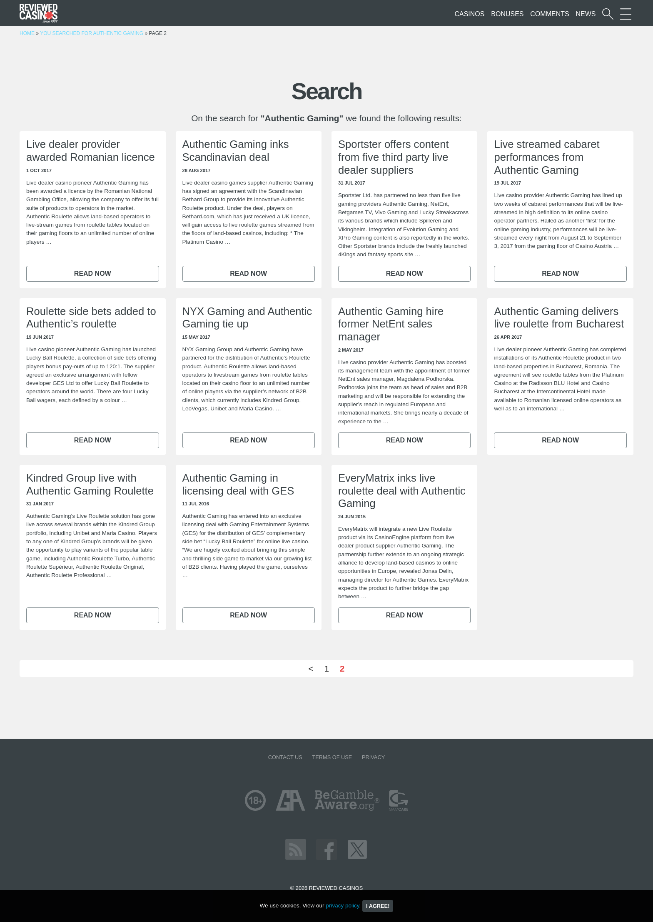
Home (27, 33)
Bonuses (507, 13)
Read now (92, 273)
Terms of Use (332, 757)
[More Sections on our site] (625, 13)
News (586, 13)
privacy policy (342, 905)
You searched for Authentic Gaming (91, 33)
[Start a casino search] (608, 13)
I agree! (377, 906)
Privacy (373, 757)
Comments (549, 13)
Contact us (285, 757)
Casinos (469, 13)
